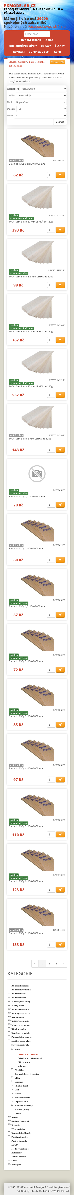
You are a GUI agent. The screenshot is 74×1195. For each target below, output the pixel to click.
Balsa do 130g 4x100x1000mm (26, 768)
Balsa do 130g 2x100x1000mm (26, 661)
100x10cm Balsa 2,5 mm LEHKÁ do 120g (31, 276)
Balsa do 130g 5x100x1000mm (26, 826)
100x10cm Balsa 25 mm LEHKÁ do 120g (31, 386)
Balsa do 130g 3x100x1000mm (26, 716)
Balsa (31, 61)
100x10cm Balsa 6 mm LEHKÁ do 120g (30, 438)
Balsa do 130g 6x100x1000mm (26, 881)
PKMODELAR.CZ (37, 9)
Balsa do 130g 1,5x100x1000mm (27, 606)
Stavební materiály (18, 61)
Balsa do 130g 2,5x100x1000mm (27, 496)
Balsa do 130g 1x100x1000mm (26, 548)
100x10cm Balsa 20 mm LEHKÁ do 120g (31, 221)
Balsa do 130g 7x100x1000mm (26, 933)
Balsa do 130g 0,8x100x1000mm (27, 163)
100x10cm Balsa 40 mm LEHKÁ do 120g (31, 331)
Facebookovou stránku (47, 26)
